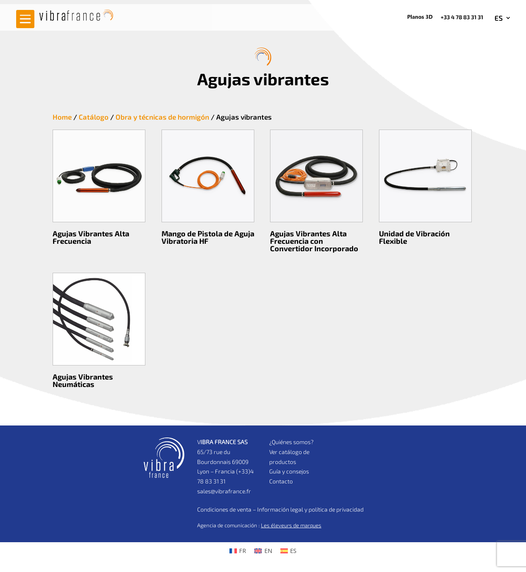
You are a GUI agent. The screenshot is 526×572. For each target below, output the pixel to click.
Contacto (281, 481)
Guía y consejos (289, 471)
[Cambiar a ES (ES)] (288, 551)
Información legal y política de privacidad (310, 509)
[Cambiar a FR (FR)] (238, 551)
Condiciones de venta (224, 509)
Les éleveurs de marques (291, 525)
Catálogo (94, 117)
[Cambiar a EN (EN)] (263, 551)
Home (62, 117)
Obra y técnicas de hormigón (162, 117)
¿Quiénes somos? (291, 441)
